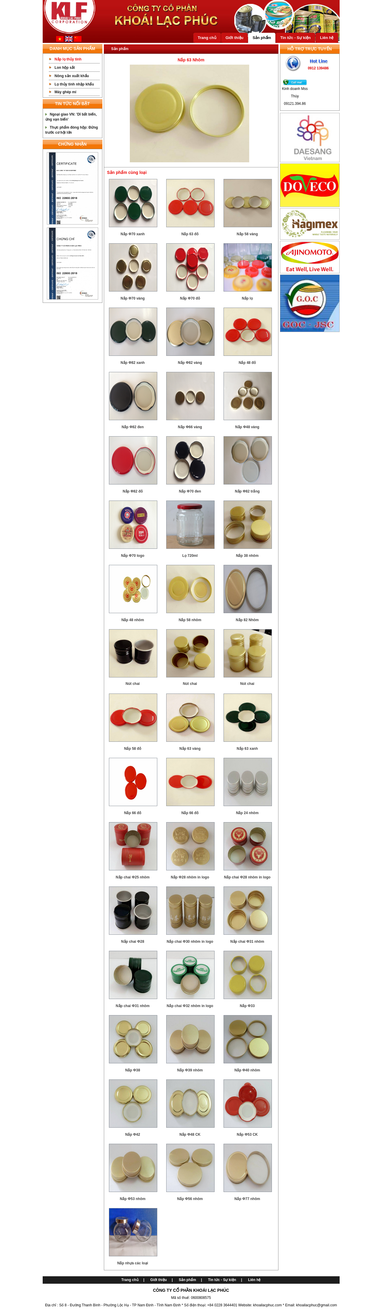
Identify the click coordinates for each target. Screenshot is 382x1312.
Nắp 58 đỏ (132, 749)
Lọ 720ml (190, 556)
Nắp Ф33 (247, 1006)
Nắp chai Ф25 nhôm (133, 877)
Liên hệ (326, 37)
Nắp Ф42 (132, 1134)
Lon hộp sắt (65, 68)
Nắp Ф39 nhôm (190, 1070)
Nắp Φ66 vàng (190, 427)
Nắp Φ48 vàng (247, 427)
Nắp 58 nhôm (190, 620)
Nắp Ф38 (132, 1070)
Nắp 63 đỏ (189, 234)
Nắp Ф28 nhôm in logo (190, 877)
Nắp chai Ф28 (132, 941)
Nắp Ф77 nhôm (247, 1199)
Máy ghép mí (65, 92)
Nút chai (133, 684)
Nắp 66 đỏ (132, 813)
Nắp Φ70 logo (132, 556)
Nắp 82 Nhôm (247, 620)
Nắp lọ (247, 298)
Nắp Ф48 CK (190, 1134)
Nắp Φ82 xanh (133, 363)
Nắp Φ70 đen (190, 491)
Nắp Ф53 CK (247, 1134)
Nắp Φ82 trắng (247, 491)
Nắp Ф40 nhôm (247, 1070)
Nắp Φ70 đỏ (190, 298)
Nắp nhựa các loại (132, 1263)
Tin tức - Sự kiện (295, 37)
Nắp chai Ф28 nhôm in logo (247, 877)
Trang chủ (207, 37)
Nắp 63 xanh (247, 749)
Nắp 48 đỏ (247, 363)
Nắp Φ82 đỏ (133, 491)
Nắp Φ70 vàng (133, 298)
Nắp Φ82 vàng (190, 363)
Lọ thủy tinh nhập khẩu (74, 84)
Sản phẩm (261, 37)
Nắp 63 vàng (190, 749)
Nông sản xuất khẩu (72, 76)
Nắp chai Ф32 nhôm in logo (190, 1006)
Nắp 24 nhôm (247, 813)
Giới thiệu (235, 37)
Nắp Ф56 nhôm (190, 1199)
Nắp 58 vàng (247, 234)
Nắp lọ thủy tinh (68, 59)
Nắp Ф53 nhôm (133, 1199)
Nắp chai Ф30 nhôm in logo (190, 941)
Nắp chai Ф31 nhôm (247, 941)
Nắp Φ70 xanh (133, 234)
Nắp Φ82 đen (132, 427)
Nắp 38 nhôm (247, 556)
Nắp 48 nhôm (132, 620)
